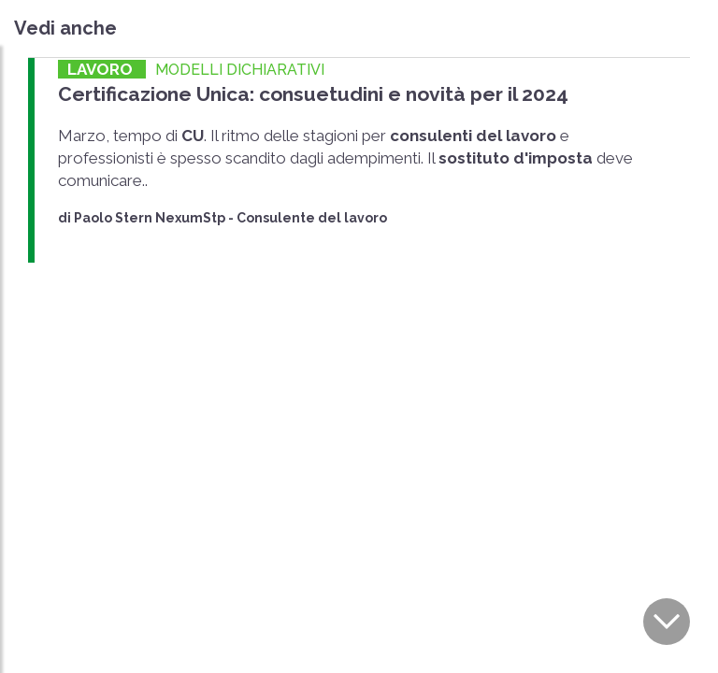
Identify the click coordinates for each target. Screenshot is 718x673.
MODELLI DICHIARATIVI (239, 70)
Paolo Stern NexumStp (149, 217)
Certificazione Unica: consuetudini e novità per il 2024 (313, 94)
